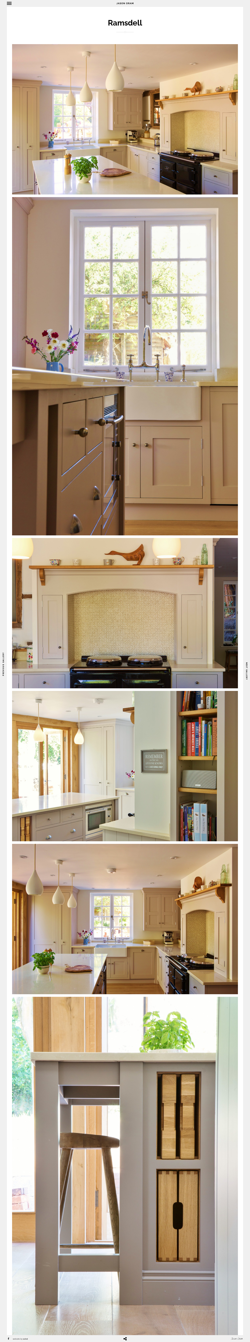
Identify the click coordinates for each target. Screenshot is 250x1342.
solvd (25, 1339)
